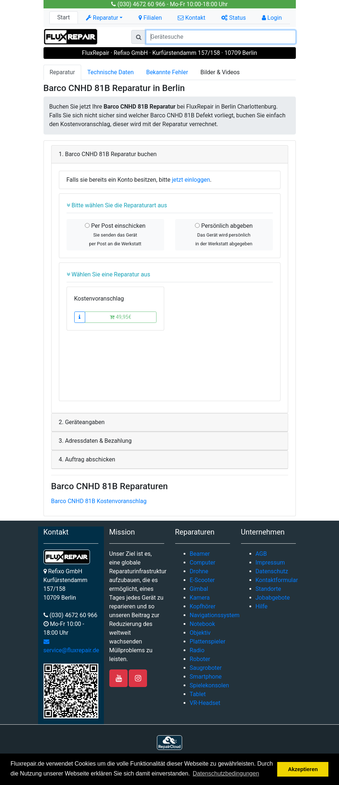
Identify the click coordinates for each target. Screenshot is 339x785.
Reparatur (62, 72)
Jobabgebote (273, 597)
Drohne (199, 571)
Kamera (200, 597)
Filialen (150, 17)
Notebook (202, 623)
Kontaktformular (277, 580)
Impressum (270, 562)
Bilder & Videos (220, 72)
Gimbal (199, 588)
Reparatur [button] (102, 17)
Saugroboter (206, 667)
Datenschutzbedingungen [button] (226, 773)
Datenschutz (272, 571)
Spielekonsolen (209, 685)
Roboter (200, 659)
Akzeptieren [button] (303, 769)
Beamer (200, 553)
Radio (197, 650)
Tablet (198, 694)
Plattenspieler (208, 641)
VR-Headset (205, 702)
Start (63, 17)
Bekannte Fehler (167, 72)
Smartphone (206, 676)
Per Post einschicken (115, 234)
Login (272, 17)
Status (233, 17)
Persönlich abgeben (223, 234)
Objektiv (200, 632)
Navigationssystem (215, 615)
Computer (203, 562)
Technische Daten (110, 72)
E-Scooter (202, 580)
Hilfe (262, 606)
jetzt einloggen (191, 179)
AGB (261, 553)
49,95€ (120, 317)
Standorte (268, 588)
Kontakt (191, 17)
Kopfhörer (203, 606)
